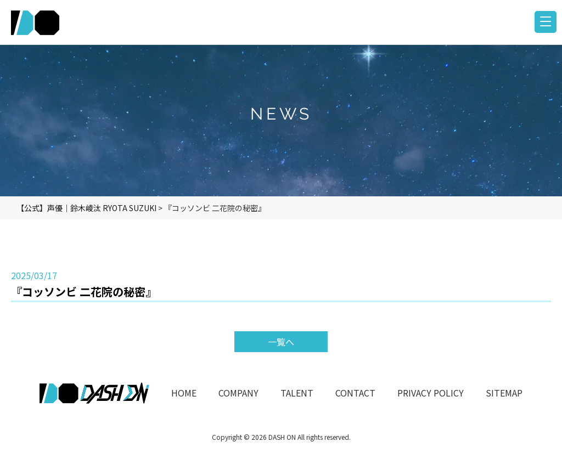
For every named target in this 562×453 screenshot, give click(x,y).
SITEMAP (504, 392)
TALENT (296, 392)
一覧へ (281, 341)
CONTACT (355, 392)
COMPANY (238, 392)
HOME (183, 392)
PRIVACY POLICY (430, 392)
